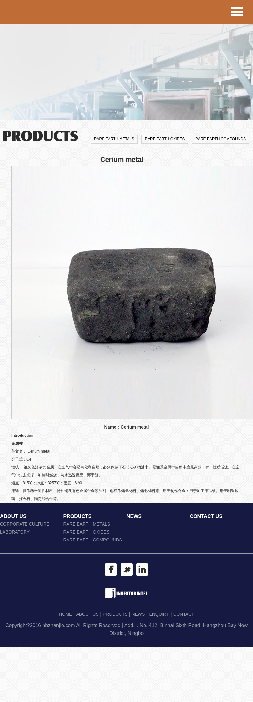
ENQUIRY (159, 614)
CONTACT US (206, 516)
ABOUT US (13, 516)
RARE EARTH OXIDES (165, 139)
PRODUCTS (77, 516)
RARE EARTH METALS (114, 139)
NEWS (134, 516)
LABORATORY (15, 531)
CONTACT (183, 614)
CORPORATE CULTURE (25, 524)
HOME (65, 614)
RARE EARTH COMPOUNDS (220, 139)
